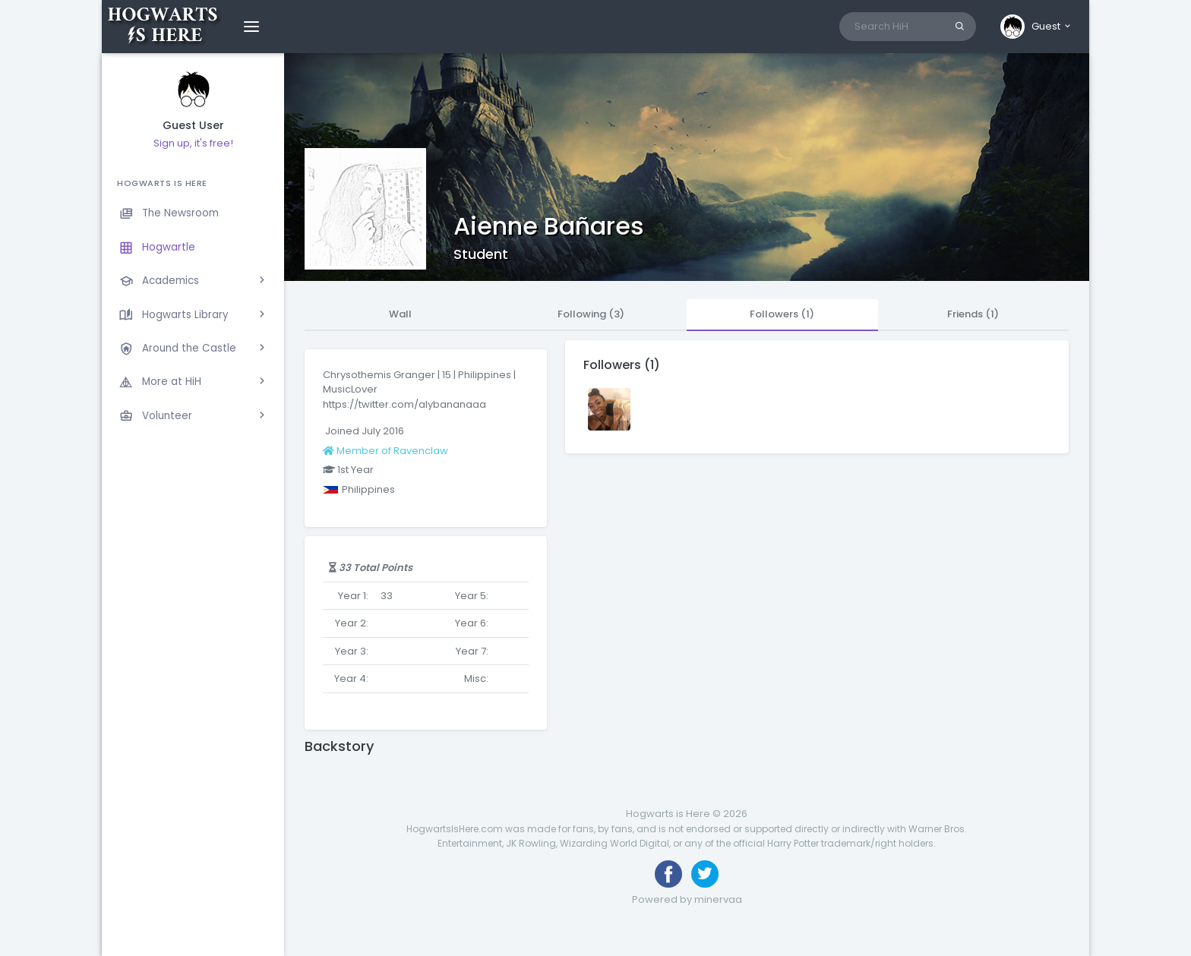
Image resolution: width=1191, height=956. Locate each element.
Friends (973, 314)
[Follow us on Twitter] (705, 874)
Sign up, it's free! (193, 143)
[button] (1036, 26)
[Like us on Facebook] (668, 874)
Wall (400, 314)
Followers (782, 314)
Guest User (193, 125)
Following (591, 314)
